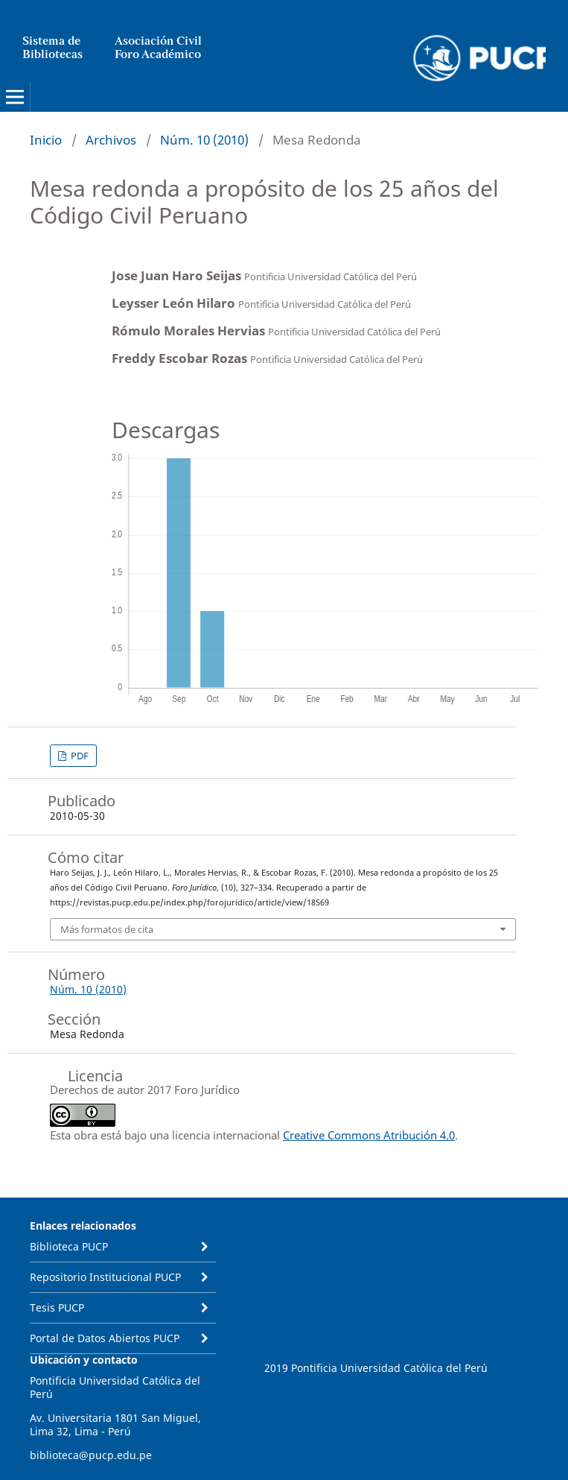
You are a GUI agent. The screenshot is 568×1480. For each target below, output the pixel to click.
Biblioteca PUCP (69, 1246)
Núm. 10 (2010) (204, 139)
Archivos (111, 139)
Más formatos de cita (106, 929)
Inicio (46, 139)
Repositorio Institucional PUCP (105, 1277)
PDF (78, 755)
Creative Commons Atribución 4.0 (369, 1135)
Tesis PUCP (57, 1307)
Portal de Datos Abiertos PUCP (104, 1338)
